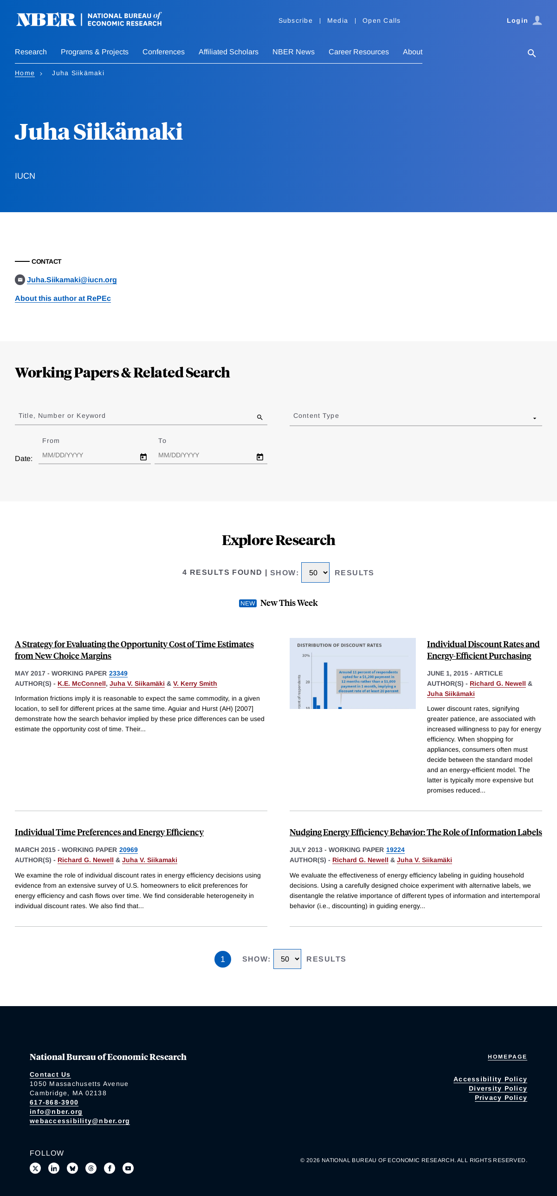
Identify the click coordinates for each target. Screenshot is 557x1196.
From (59, 440)
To (170, 440)
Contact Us (50, 1074)
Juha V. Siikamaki (149, 860)
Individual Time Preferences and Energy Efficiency (109, 832)
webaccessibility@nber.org (80, 1120)
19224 (395, 849)
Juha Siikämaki (451, 693)
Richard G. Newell (498, 683)
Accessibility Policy (490, 1079)
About (412, 52)
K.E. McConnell (82, 683)
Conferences (163, 52)
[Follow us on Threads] (91, 1168)
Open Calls (382, 20)
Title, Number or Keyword (62, 415)
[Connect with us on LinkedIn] (53, 1168)
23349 (118, 673)
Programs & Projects (95, 52)
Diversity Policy (498, 1088)
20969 (128, 849)
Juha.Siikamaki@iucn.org (72, 280)
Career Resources (359, 52)
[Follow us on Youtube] (128, 1168)
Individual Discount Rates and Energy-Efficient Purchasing (483, 649)
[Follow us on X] (35, 1168)
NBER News (293, 52)
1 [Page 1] (222, 959)
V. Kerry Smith (195, 683)
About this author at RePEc (63, 298)
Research (31, 52)
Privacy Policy (501, 1097)
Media (337, 20)
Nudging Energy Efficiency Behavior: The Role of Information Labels (416, 832)
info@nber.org (56, 1111)
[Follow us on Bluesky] (72, 1168)
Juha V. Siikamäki (137, 683)
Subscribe (295, 20)
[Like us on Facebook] (109, 1168)
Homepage (507, 1056)
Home (25, 73)
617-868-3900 (54, 1102)
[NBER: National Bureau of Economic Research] (96, 24)
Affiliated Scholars (229, 52)
